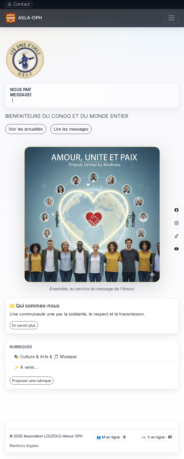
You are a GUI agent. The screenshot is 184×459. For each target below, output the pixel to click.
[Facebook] (176, 210)
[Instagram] (176, 223)
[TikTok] (176, 236)
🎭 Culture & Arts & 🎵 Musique (45, 357)
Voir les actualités (26, 129)
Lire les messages (71, 129)
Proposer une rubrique (31, 382)
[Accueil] (23, 18)
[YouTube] (176, 249)
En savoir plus (24, 326)
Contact (19, 4)
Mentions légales (24, 445)
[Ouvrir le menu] (171, 18)
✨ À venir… (26, 368)
